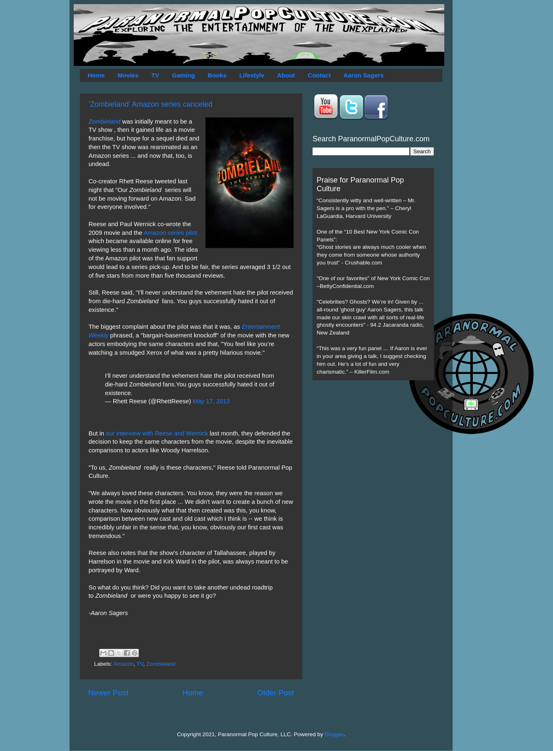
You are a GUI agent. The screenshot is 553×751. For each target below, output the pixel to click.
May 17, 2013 (211, 401)
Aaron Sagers (363, 75)
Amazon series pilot (170, 232)
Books (217, 75)
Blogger (334, 734)
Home (96, 75)
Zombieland (105, 121)
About (286, 75)
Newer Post (108, 692)
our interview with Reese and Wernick (157, 433)
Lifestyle (251, 75)
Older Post (275, 692)
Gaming (183, 75)
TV (155, 75)
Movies (127, 75)
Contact (319, 75)
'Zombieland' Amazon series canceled (150, 104)
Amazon (123, 664)
